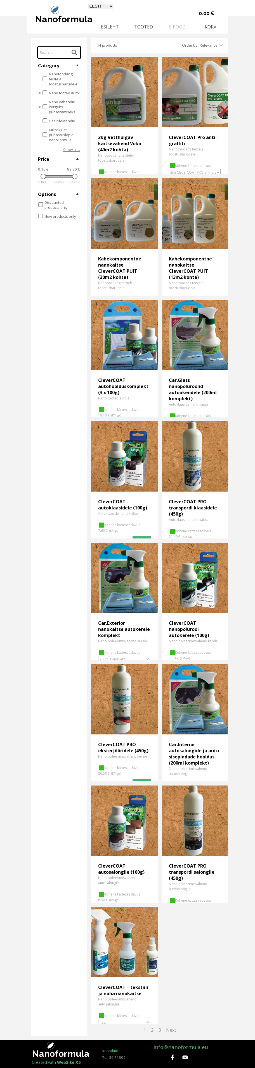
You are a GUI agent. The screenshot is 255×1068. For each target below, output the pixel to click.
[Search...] (59, 52)
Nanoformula (64, 19)
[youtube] (185, 1057)
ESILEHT (110, 27)
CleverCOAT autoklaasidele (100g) (122, 505)
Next (171, 1030)
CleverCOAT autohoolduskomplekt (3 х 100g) (123, 386)
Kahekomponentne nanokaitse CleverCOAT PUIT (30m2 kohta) (119, 268)
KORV (210, 27)
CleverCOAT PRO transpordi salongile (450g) (191, 872)
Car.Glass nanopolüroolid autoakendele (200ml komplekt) (193, 389)
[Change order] (220, 45)
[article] (124, 115)
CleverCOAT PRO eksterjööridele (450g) (123, 747)
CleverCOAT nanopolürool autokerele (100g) (189, 629)
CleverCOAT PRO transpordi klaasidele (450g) (193, 508)
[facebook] (172, 1057)
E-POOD (177, 27)
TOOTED (143, 27)
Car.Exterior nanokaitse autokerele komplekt (124, 629)
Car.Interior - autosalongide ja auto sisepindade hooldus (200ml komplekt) (194, 753)
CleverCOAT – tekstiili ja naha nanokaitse (123, 990)
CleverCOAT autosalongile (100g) (121, 869)
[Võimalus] (195, 172)
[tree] (59, 108)
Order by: (190, 45)
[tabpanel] (118, 1053)
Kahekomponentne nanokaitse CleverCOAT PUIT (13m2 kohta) (190, 268)
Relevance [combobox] (209, 45)
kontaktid (110, 1050)
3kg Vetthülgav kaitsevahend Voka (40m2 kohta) (119, 143)
